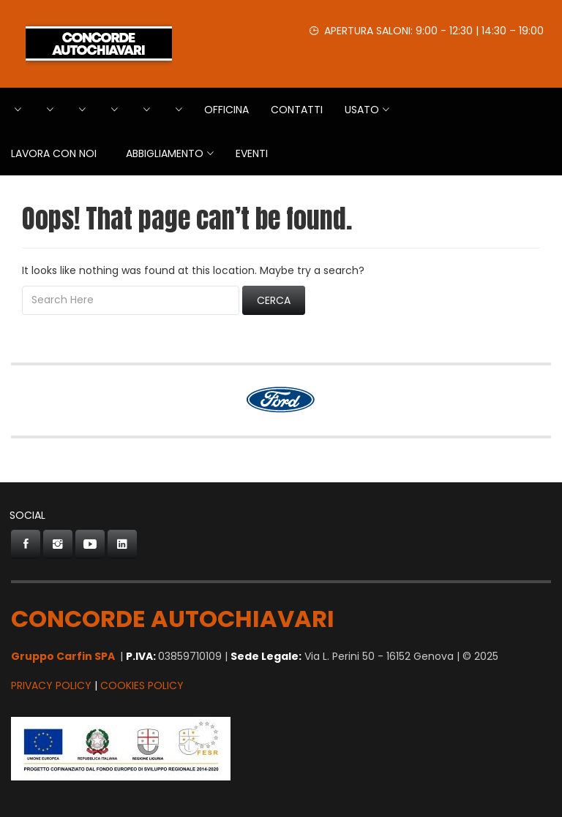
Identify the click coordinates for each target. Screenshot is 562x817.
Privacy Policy (51, 685)
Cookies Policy (142, 685)
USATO (362, 109)
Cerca (274, 300)
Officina (226, 109)
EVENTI (252, 153)
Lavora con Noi (54, 153)
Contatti (297, 109)
